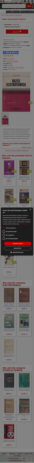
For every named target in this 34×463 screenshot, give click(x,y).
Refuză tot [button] (17, 248)
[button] (17, 252)
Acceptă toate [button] (18, 243)
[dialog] (17, 231)
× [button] (30, 209)
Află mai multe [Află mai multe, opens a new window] (23, 224)
